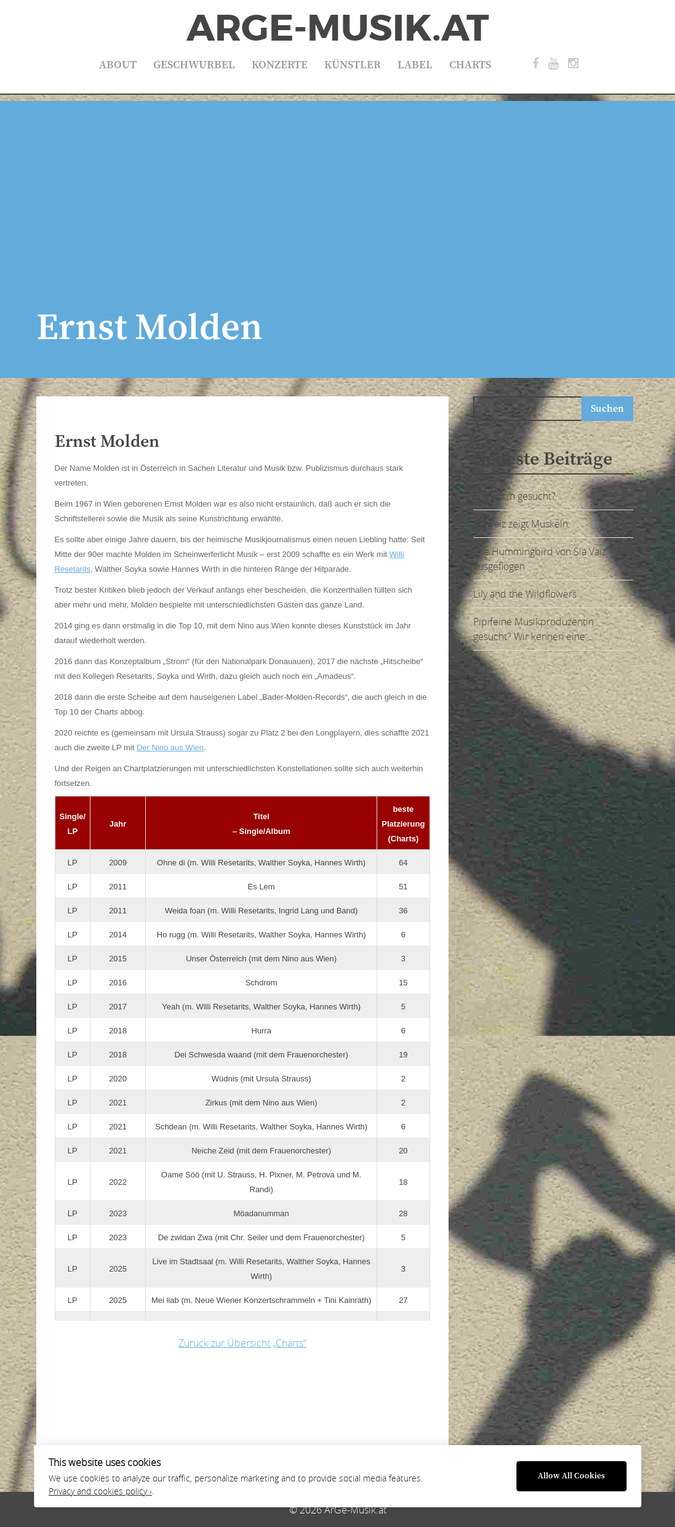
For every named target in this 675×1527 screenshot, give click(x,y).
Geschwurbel (194, 65)
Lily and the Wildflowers (525, 594)
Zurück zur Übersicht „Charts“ (242, 1343)
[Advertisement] (337, 187)
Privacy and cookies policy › (100, 1491)
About (118, 65)
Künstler (352, 65)
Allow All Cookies (571, 1476)
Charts (470, 65)
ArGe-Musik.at (337, 28)
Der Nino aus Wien (170, 747)
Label (415, 65)
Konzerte (280, 65)
